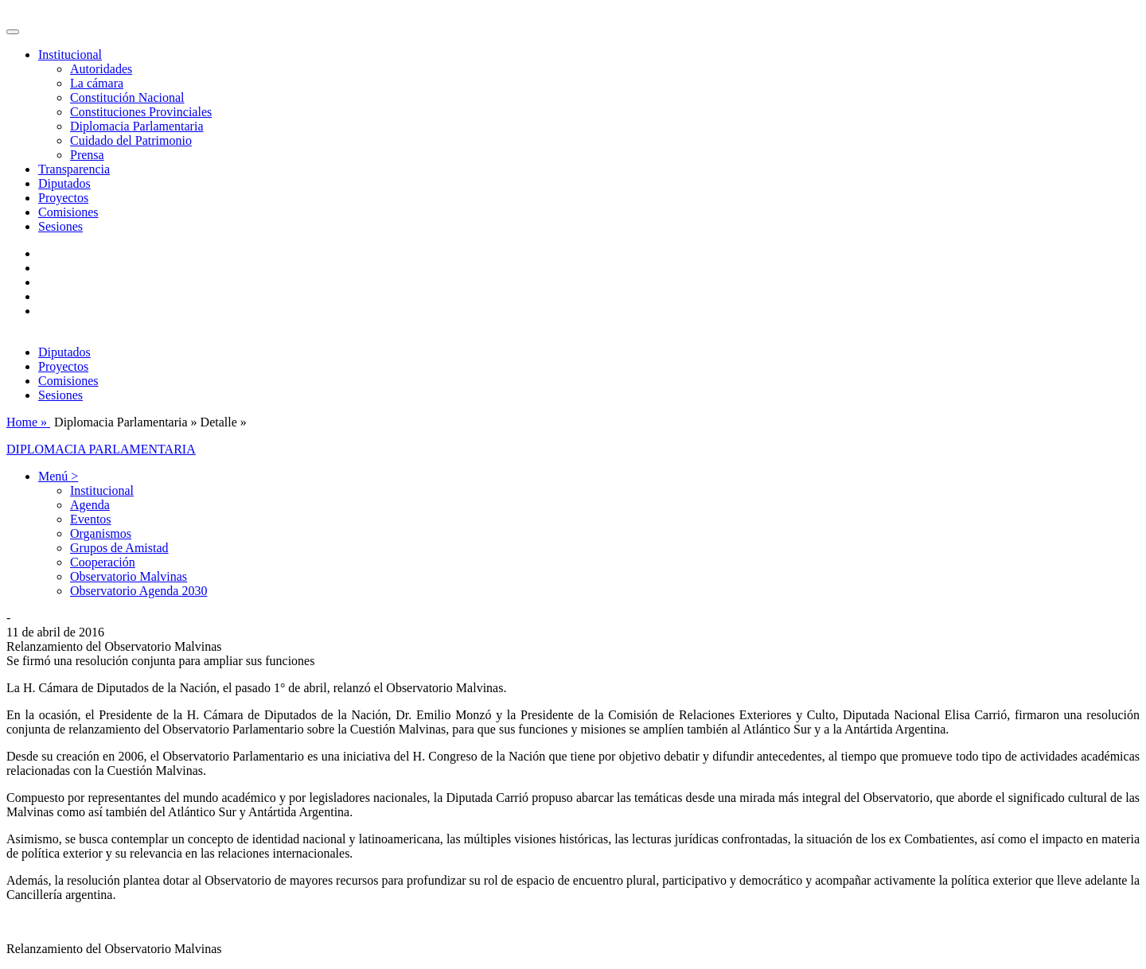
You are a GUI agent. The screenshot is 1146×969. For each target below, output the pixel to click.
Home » (28, 422)
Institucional (102, 490)
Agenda (90, 505)
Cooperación (102, 562)
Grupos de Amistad (119, 548)
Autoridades (101, 69)
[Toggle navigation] (12, 31)
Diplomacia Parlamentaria (136, 126)
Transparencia (74, 169)
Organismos (100, 533)
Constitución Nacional (127, 97)
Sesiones (60, 226)
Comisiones (68, 212)
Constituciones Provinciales (141, 112)
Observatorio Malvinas (128, 576)
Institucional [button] (70, 54)
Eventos (90, 519)
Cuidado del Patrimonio (131, 140)
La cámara (96, 83)
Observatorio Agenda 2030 (138, 590)
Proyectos (63, 197)
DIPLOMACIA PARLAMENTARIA (101, 449)
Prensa (87, 155)
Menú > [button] (58, 476)
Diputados (64, 183)
